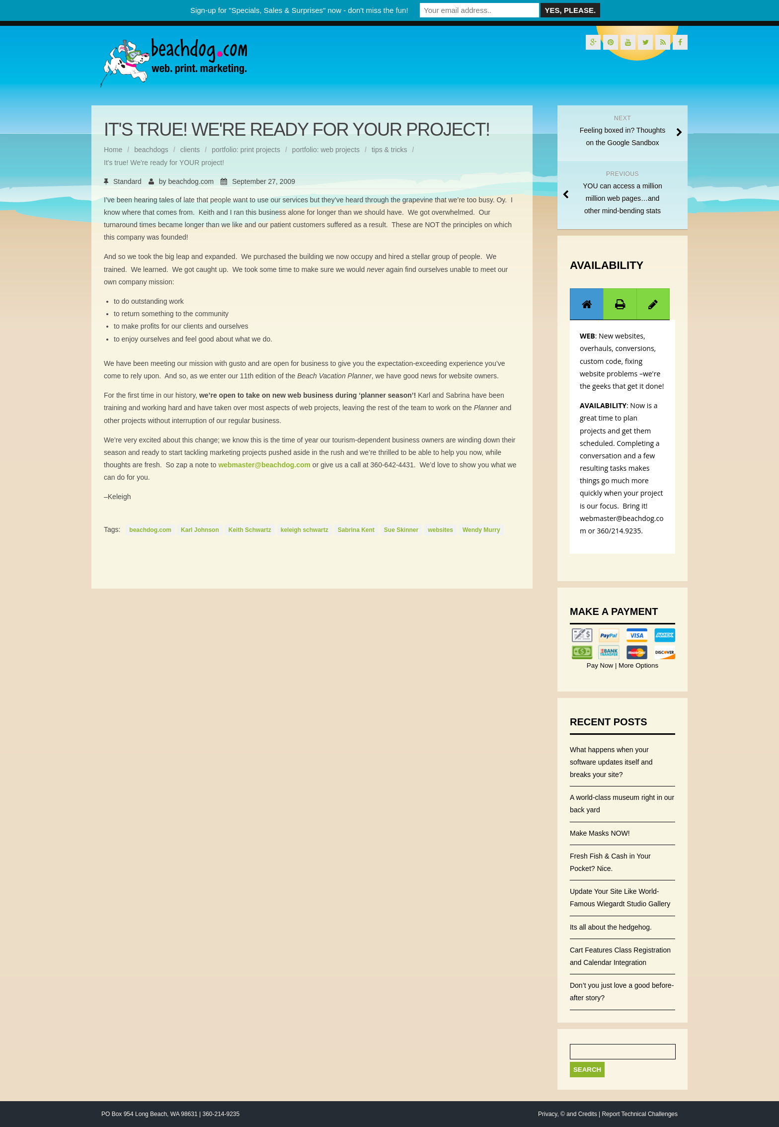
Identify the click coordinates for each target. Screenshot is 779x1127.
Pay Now (601, 665)
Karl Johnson (200, 529)
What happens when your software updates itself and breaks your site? (611, 762)
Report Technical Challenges (640, 1114)
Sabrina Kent (356, 529)
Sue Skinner (401, 529)
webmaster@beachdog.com (264, 465)
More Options (637, 665)
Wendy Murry (481, 529)
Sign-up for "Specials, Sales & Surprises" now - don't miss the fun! (299, 10)
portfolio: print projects (246, 150)
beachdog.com (191, 181)
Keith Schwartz (250, 529)
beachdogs (151, 150)
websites (440, 529)
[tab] (587, 304)
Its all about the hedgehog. (611, 927)
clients (190, 150)
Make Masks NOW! (600, 833)
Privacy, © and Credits (567, 1114)
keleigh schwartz (304, 529)
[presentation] (587, 304)
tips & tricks (389, 150)
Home (113, 150)
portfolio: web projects (326, 150)
